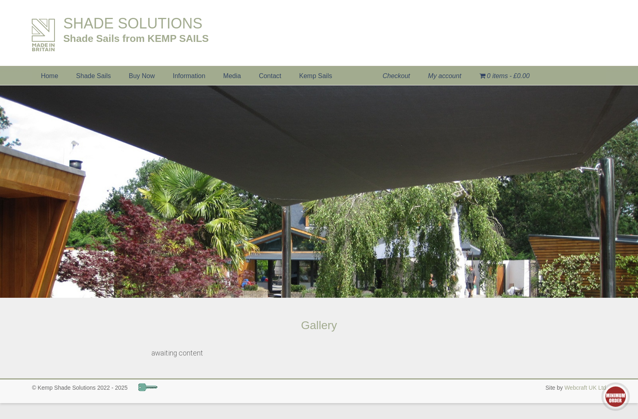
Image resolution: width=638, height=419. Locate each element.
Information (189, 75)
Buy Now (142, 75)
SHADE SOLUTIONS (132, 23)
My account (444, 75)
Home (49, 75)
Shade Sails (93, 75)
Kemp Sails (315, 75)
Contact (270, 75)
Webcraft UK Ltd (585, 387)
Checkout (396, 75)
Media (232, 75)
